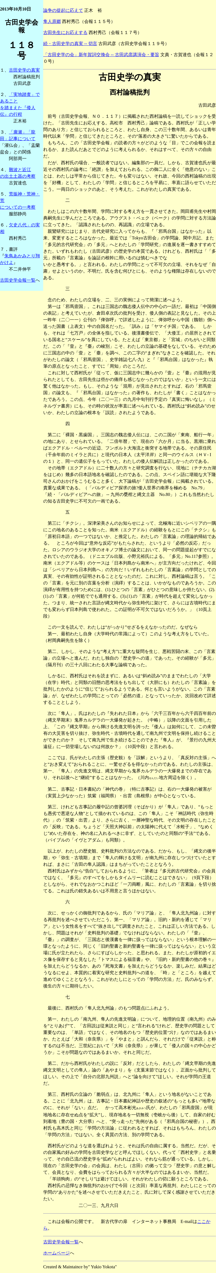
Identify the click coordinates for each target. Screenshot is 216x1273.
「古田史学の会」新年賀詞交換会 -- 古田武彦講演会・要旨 (101, 54)
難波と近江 (20, 169)
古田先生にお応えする (65, 32)
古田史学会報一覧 (17, 280)
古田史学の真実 (24, 70)
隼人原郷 (52, 21)
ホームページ (56, 1253)
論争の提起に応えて (63, 10)
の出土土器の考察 (17, 176)
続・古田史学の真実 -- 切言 (70, 43)
